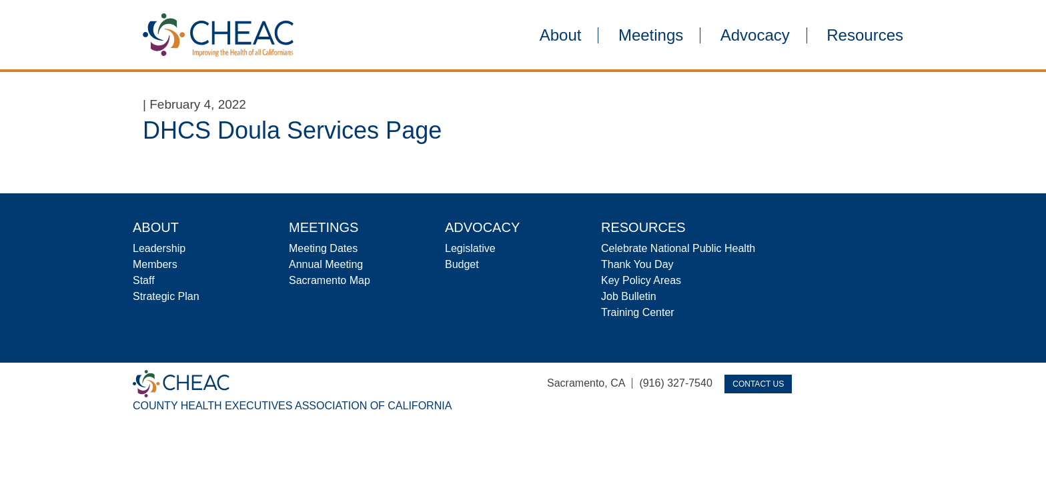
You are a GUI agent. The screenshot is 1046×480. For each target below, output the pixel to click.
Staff (144, 280)
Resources (865, 35)
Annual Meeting (326, 264)
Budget (462, 264)
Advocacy (755, 35)
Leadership (159, 248)
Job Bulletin (628, 296)
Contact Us (758, 384)
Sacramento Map (329, 280)
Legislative (470, 248)
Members (155, 264)
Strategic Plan (166, 296)
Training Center (637, 312)
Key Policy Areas (641, 280)
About (561, 35)
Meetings (650, 35)
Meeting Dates (323, 248)
